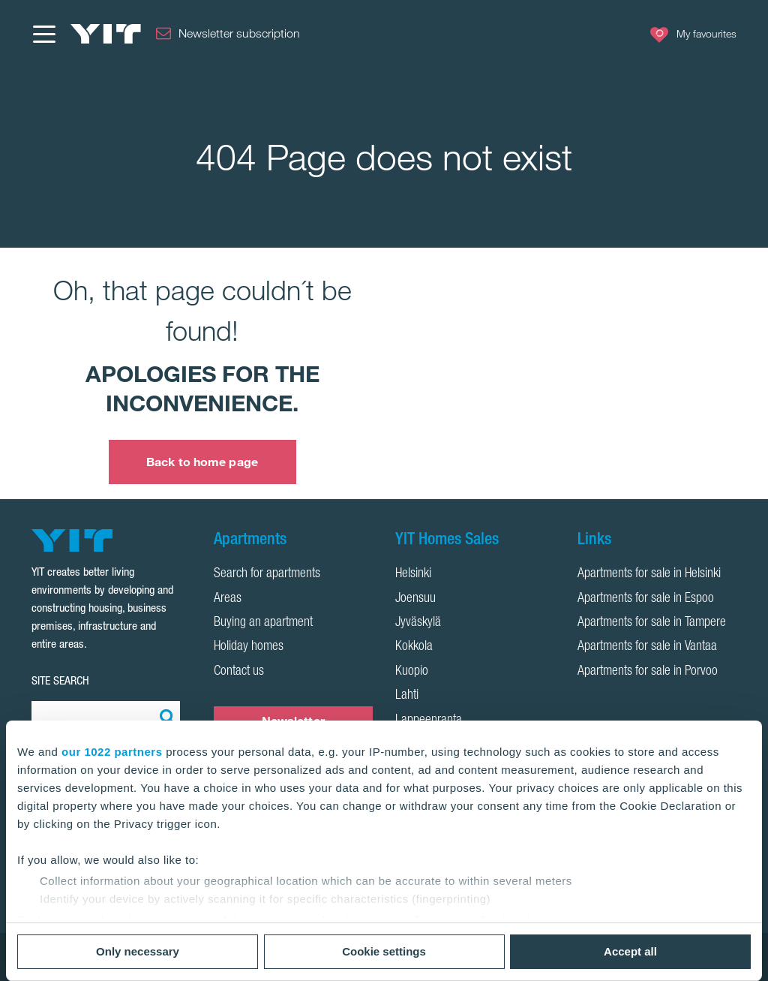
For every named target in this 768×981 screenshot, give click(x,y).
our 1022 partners (112, 751)
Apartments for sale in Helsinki (649, 574)
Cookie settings (384, 951)
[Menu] (44, 34)
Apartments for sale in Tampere (652, 623)
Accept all (630, 951)
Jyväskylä (418, 623)
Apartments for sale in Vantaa (647, 647)
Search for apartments (267, 574)
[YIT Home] (105, 34)
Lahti (406, 696)
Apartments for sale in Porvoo (648, 672)
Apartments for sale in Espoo (646, 599)
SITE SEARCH (60, 680)
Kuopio (411, 672)
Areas (228, 599)
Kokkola (414, 647)
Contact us (239, 672)
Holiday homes (249, 647)
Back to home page (202, 461)
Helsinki (413, 574)
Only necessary (137, 951)
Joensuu (415, 599)
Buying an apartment (263, 623)
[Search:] (165, 716)
